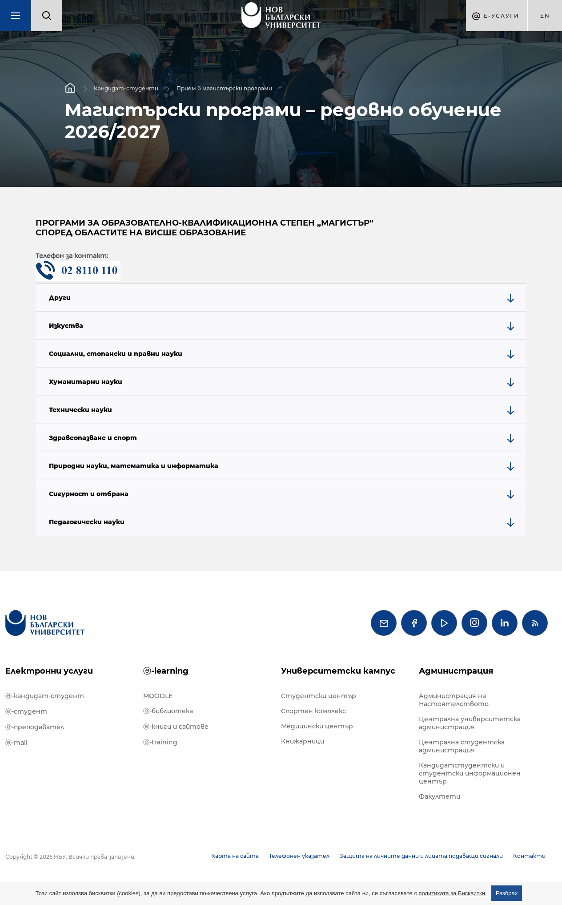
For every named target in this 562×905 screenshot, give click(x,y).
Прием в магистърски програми (224, 88)
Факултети (439, 796)
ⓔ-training (160, 742)
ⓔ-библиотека (168, 711)
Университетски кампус (338, 671)
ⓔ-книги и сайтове (176, 727)
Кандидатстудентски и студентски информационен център (470, 773)
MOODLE (158, 696)
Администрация (456, 671)
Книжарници (302, 741)
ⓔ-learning (166, 671)
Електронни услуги (49, 671)
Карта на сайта (235, 855)
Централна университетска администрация (470, 723)
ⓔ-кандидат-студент (44, 696)
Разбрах (507, 893)
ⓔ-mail (16, 743)
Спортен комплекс (313, 711)
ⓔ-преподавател (34, 727)
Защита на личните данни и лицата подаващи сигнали (421, 855)
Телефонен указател (299, 855)
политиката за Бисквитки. (453, 893)
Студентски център (318, 696)
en (545, 15)
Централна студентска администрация (462, 746)
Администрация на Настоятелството (454, 700)
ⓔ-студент (26, 711)
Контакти (529, 855)
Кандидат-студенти (126, 88)
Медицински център (317, 726)
